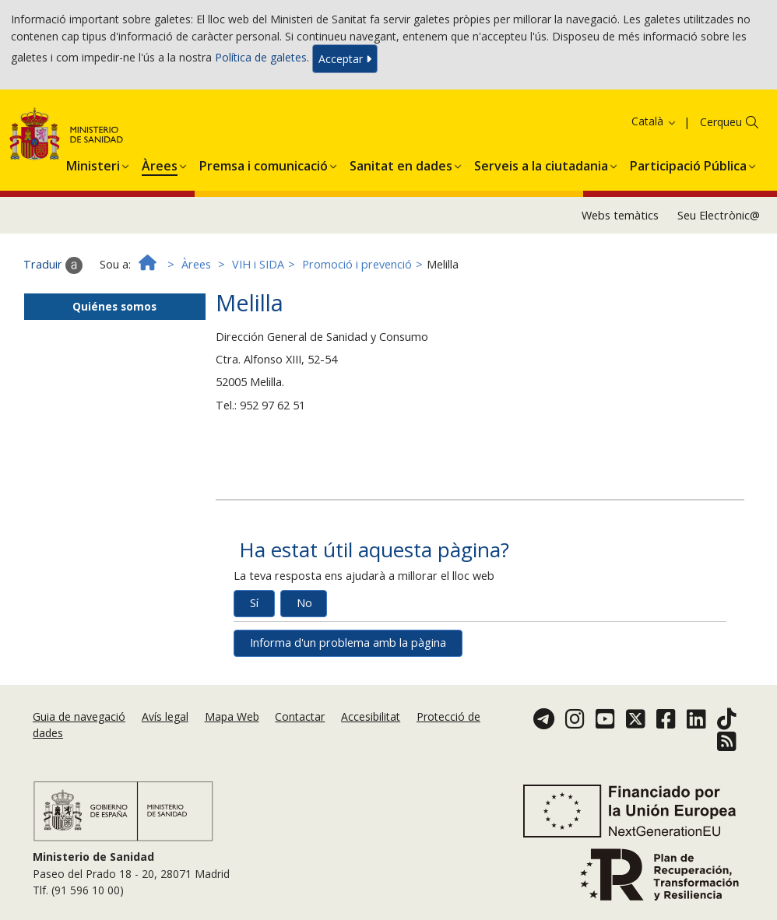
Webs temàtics (620, 215)
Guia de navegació (79, 716)
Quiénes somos (114, 306)
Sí (254, 602)
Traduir (53, 265)
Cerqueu (721, 121)
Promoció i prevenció (357, 264)
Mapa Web (232, 716)
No (304, 602)
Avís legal (165, 716)
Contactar (300, 716)
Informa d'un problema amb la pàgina (348, 642)
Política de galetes (261, 57)
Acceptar (344, 58)
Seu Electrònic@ (718, 215)
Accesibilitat (370, 716)
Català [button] (654, 121)
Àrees (196, 264)
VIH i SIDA (258, 264)
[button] (93, 163)
